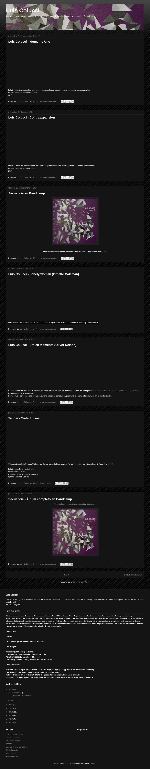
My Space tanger (13, 741)
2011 (11, 723)
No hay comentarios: (48, 101)
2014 (11, 712)
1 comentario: (45, 483)
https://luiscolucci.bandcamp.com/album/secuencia (75, 504)
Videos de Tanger (13, 738)
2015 (11, 708)
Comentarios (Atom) (81, 582)
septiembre (16, 693)
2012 (11, 719)
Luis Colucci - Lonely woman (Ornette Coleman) (43, 274)
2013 (11, 715)
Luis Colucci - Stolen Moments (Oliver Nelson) (42, 345)
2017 (11, 689)
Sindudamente (12, 750)
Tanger (9, 744)
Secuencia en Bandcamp (26, 193)
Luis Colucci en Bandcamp (17, 747)
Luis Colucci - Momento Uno (29, 41)
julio (13, 700)
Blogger (93, 763)
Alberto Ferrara (12, 756)
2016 (11, 705)
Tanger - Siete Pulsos (24, 418)
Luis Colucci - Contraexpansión (31, 117)
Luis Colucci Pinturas (14, 734)
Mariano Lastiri (12, 753)
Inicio (66, 575)
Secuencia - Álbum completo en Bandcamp (40, 499)
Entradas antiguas (133, 575)
